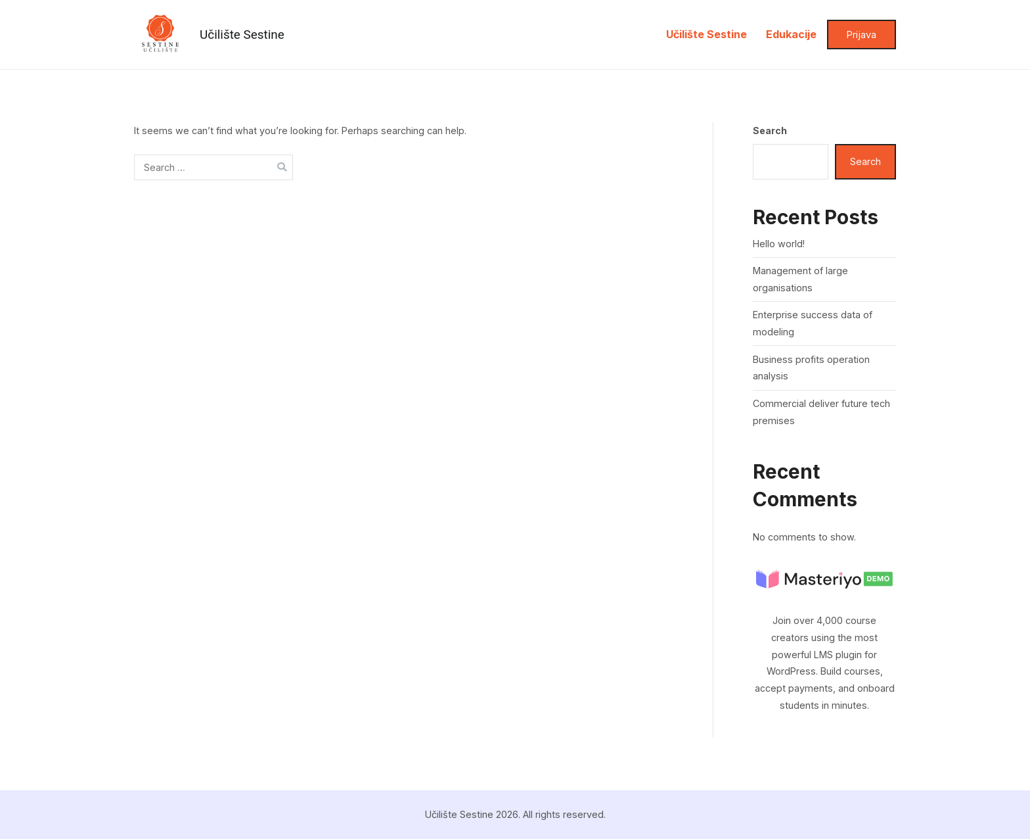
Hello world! (779, 243)
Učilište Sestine (242, 34)
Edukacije (791, 34)
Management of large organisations (800, 279)
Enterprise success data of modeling (812, 323)
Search (770, 130)
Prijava (861, 34)
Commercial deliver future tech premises (821, 412)
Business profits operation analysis (811, 368)
